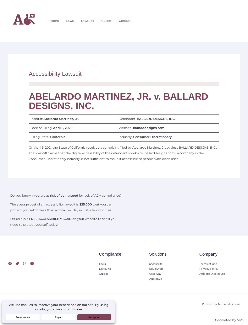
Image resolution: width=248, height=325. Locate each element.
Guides (102, 21)
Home (53, 21)
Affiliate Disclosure (212, 274)
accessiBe (156, 264)
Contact (119, 21)
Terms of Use (208, 264)
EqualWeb (156, 269)
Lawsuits (84, 21)
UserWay (155, 274)
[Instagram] (24, 263)
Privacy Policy (208, 269)
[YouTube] (32, 263)
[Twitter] (17, 263)
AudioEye (155, 279)
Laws (68, 21)
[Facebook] (10, 263)
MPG (240, 320)
